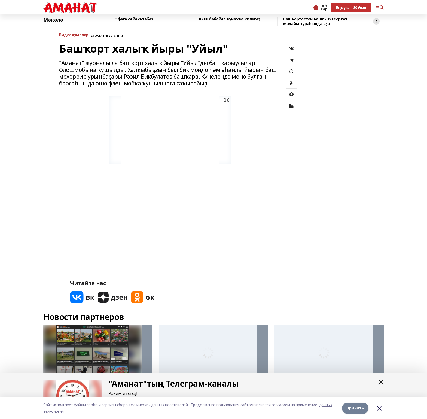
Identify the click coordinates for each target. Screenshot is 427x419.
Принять (355, 408)
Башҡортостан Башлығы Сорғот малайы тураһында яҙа (315, 21)
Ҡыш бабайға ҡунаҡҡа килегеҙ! (230, 19)
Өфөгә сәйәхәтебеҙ (133, 19)
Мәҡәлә (53, 20)
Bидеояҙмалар (74, 35)
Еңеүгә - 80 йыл (351, 7)
